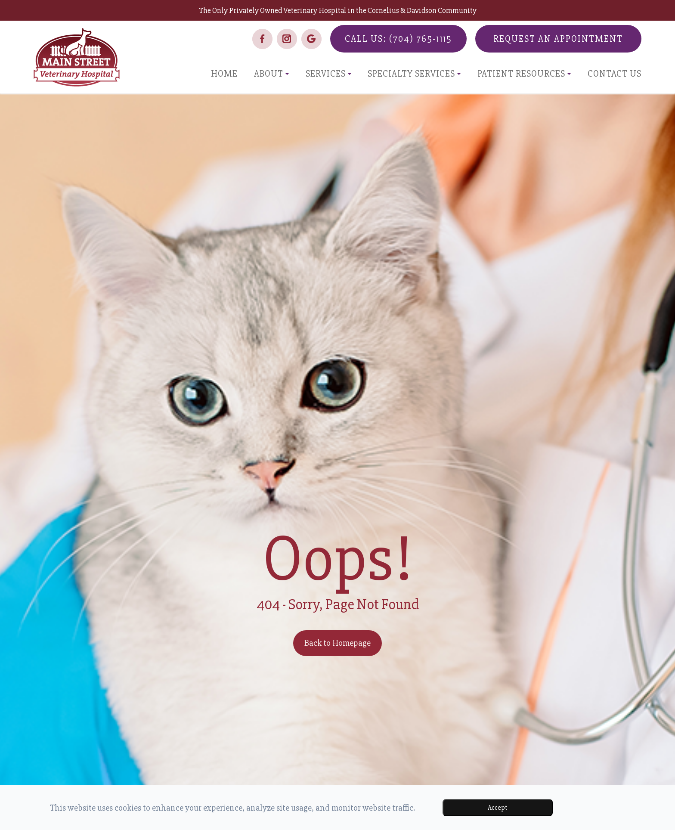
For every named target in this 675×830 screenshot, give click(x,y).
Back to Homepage (337, 643)
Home (224, 73)
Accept (498, 807)
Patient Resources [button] (524, 73)
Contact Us (614, 73)
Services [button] (328, 73)
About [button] (271, 73)
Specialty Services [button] (414, 73)
